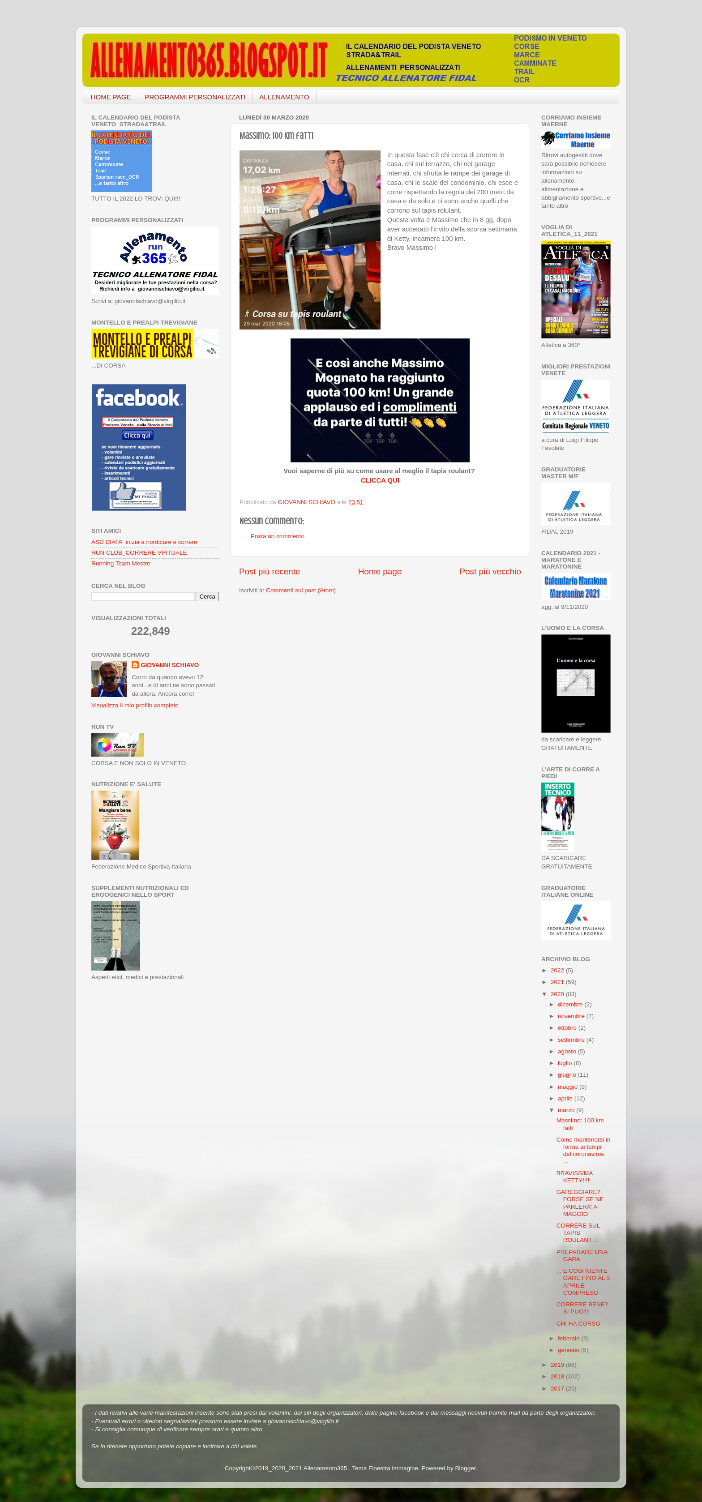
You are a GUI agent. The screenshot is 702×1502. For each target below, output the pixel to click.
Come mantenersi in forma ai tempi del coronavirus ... (583, 1150)
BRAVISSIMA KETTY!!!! (574, 1177)
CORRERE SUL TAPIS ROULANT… (578, 1232)
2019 (558, 1364)
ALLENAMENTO (284, 97)
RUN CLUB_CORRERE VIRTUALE (139, 552)
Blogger (465, 1468)
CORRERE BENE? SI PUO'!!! (582, 1308)
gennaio (569, 1350)
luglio (566, 1063)
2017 (558, 1388)
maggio (568, 1086)
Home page (380, 571)
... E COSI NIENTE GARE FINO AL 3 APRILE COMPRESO (583, 1281)
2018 (558, 1376)
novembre (572, 1016)
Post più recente (269, 571)
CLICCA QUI (380, 480)
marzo (567, 1110)
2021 (558, 982)
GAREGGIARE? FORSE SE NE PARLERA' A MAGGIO (580, 1203)
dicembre (571, 1004)
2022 (558, 970)
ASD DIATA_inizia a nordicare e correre (144, 542)
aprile (566, 1098)
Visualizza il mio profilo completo (135, 705)
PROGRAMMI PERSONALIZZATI (195, 97)
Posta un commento (277, 536)
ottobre (568, 1027)
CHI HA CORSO (578, 1323)
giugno (568, 1074)
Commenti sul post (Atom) (301, 590)
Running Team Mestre (120, 563)
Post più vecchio (490, 571)
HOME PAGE (111, 97)
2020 (558, 994)
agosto (568, 1051)
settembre (572, 1039)
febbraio (570, 1338)
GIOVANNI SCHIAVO (170, 665)
